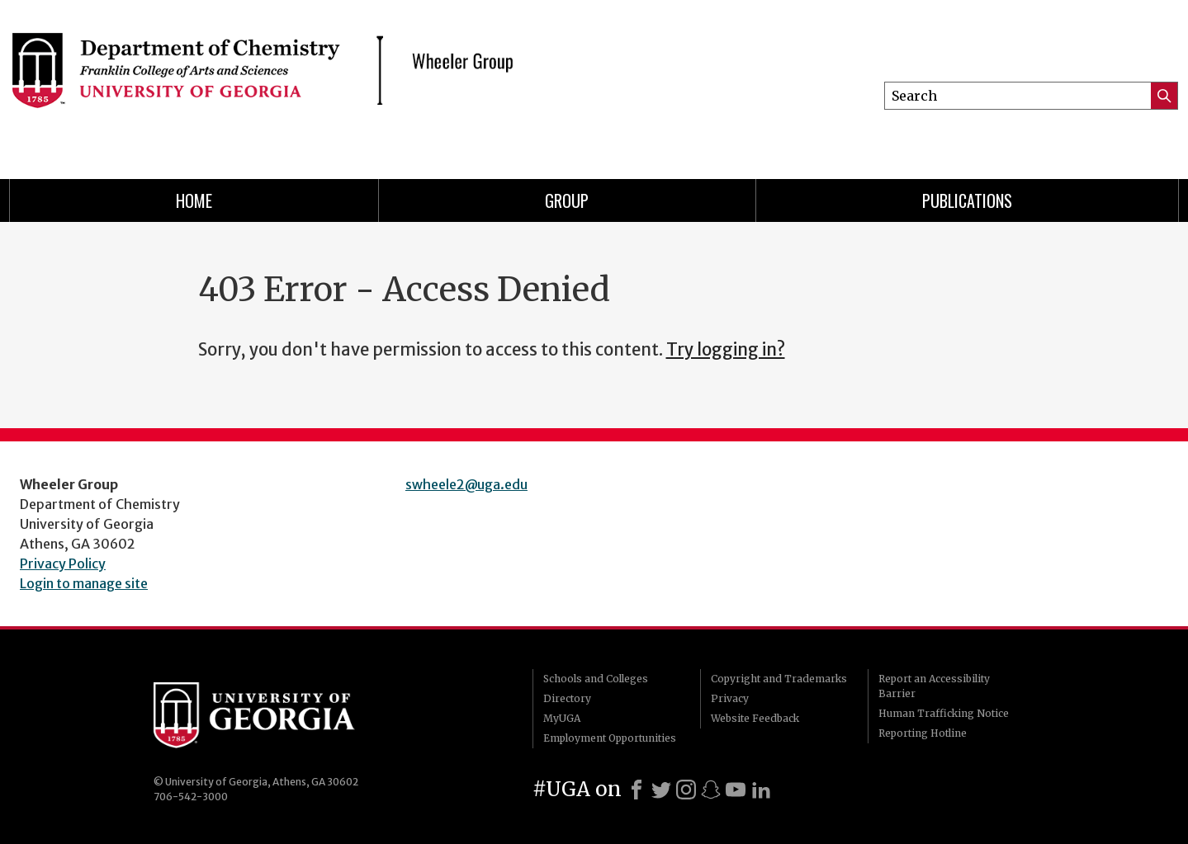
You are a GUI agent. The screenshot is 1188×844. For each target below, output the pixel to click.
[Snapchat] (711, 789)
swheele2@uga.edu (466, 484)
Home (194, 200)
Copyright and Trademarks (779, 678)
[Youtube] (735, 789)
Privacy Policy (63, 563)
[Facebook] (636, 789)
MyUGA (561, 718)
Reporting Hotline (922, 733)
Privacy (730, 698)
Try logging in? (725, 350)
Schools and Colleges (595, 678)
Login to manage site (84, 583)
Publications (967, 200)
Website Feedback (755, 718)
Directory (567, 698)
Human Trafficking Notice (943, 713)
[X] (661, 789)
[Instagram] (686, 789)
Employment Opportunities (609, 738)
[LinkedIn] (761, 789)
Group (567, 200)
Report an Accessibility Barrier (934, 686)
